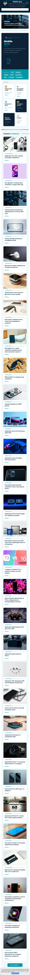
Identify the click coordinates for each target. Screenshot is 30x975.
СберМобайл (19, 77)
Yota (5, 77)
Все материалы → (15, 965)
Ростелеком (18, 74)
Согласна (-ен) (15, 973)
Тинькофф (11, 77)
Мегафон (18, 72)
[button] (14, 27)
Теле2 (11, 74)
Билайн (6, 74)
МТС (12, 72)
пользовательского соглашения (22, 971)
